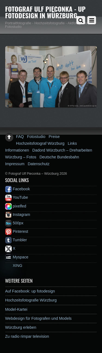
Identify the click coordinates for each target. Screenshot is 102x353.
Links (72, 143)
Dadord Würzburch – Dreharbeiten (62, 150)
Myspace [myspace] (17, 257)
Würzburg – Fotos (20, 157)
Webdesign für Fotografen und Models (38, 318)
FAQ (20, 136)
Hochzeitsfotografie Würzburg (31, 300)
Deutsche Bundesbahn (59, 157)
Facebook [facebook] (17, 189)
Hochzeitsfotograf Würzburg (40, 143)
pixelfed (15, 206)
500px (14, 223)
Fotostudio (36, 136)
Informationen (17, 150)
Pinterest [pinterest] (16, 231)
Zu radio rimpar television (27, 336)
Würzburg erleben (20, 327)
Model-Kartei (16, 309)
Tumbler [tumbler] (16, 240)
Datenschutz (39, 164)
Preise (54, 136)
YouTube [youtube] (16, 197)
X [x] (10, 248)
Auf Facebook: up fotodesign (30, 291)
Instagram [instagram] (17, 214)
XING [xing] (13, 265)
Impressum (14, 164)
